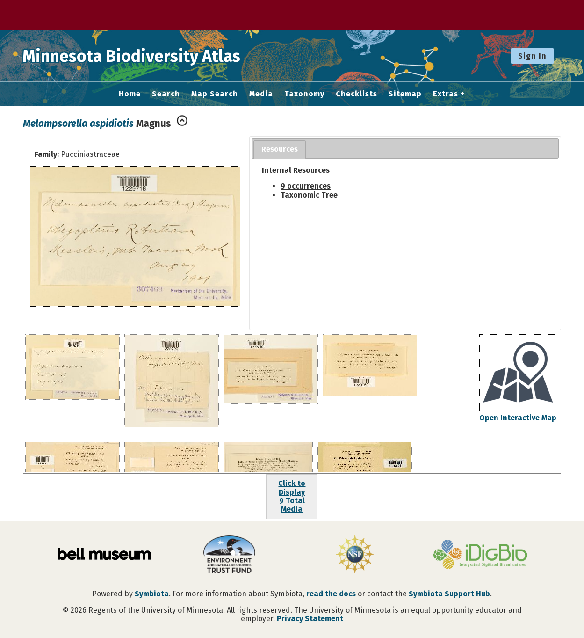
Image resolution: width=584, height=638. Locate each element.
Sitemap (405, 94)
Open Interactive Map (517, 417)
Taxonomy (304, 94)
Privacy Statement (310, 618)
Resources (279, 149)
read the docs (331, 593)
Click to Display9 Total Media (291, 496)
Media (261, 94)
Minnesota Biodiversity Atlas (145, 55)
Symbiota (152, 593)
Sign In (532, 55)
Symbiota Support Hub (449, 593)
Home (130, 94)
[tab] (279, 149)
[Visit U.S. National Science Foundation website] (354, 555)
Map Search (214, 94)
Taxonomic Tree (309, 195)
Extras (445, 94)
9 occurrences (306, 186)
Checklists (356, 94)
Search (166, 94)
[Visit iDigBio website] (480, 555)
